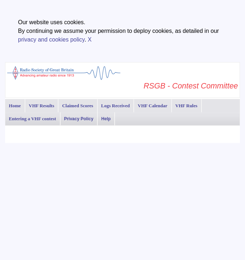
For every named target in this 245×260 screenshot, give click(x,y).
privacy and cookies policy (51, 39)
